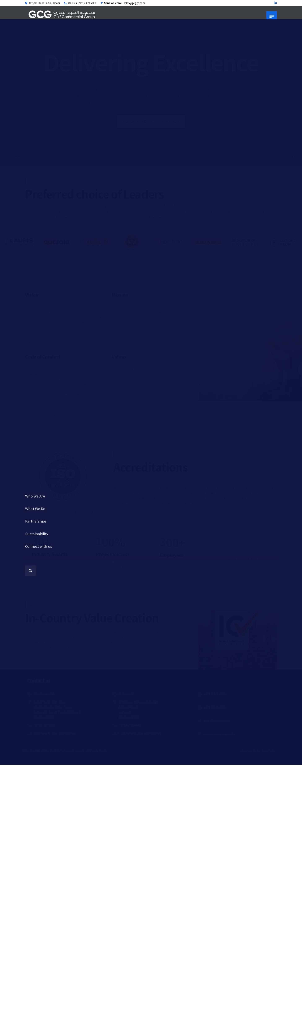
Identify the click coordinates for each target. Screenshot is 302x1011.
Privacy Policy (98, 750)
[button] (276, 157)
